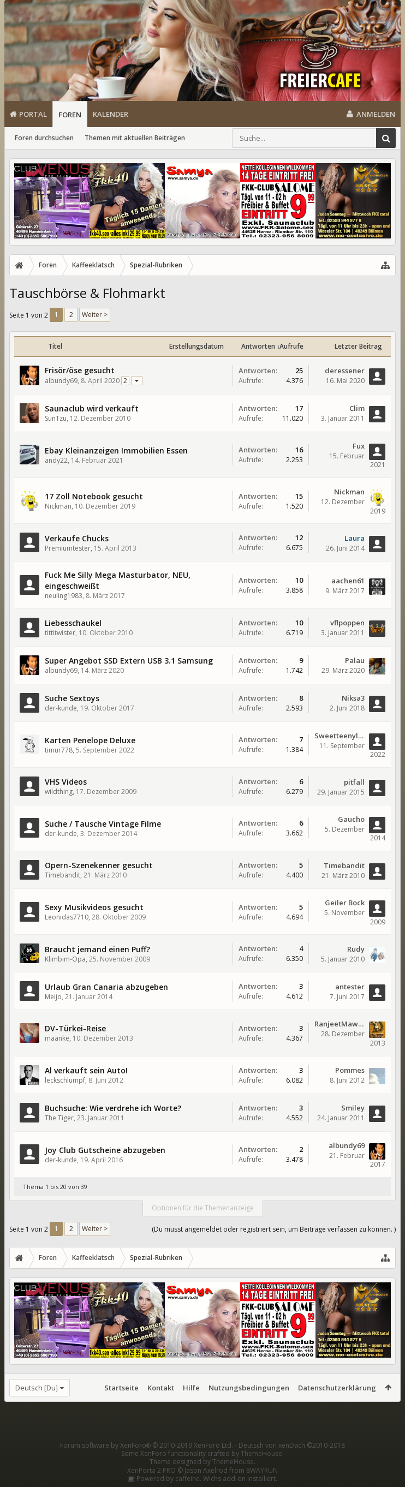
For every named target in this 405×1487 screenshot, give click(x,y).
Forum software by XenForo (146, 1445)
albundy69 (61, 380)
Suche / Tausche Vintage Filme (103, 824)
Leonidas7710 (66, 917)
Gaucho (351, 819)
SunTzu (56, 418)
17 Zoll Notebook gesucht (94, 496)
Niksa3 (353, 698)
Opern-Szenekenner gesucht (99, 865)
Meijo (53, 996)
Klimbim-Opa (65, 959)
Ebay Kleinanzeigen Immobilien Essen (116, 450)
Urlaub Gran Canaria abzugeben (106, 987)
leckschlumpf (65, 1080)
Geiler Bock (345, 902)
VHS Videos (66, 782)
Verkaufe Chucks (77, 538)
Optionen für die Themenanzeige (203, 1208)
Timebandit (62, 875)
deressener (345, 370)
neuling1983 (63, 595)
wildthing (59, 791)
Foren (69, 115)
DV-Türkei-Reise (75, 1028)
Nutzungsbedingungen (249, 1388)
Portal (33, 114)
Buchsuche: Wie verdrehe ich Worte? (113, 1108)
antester (350, 987)
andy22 (56, 460)
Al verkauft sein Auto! (86, 1070)
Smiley (353, 1108)
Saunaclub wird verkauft (92, 408)
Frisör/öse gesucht (80, 370)
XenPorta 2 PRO (151, 1470)
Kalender (110, 114)
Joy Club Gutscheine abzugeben (105, 1150)
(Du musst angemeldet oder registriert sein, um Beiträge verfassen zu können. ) (274, 1229)
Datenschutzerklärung (337, 1388)
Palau (355, 660)
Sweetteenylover (339, 735)
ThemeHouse (261, 1453)
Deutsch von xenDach (292, 1445)
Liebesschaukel (73, 623)
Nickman (58, 506)
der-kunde (61, 708)
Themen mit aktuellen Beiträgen (135, 137)
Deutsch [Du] (36, 1388)
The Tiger (59, 1117)
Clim (357, 408)
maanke (57, 1038)
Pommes (350, 1070)
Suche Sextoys (72, 698)
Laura (354, 538)
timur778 (59, 750)
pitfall (354, 782)
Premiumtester (68, 548)
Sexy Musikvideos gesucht (94, 907)
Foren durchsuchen (44, 137)
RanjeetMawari (339, 1024)
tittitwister (60, 632)
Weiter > (95, 314)
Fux (359, 446)
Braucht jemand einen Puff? (97, 949)
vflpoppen (347, 623)
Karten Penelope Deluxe (90, 740)
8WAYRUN (262, 1470)
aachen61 (348, 581)
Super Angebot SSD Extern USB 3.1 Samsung (129, 660)
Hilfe (191, 1388)
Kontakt (160, 1388)
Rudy (356, 949)
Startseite (121, 1388)
